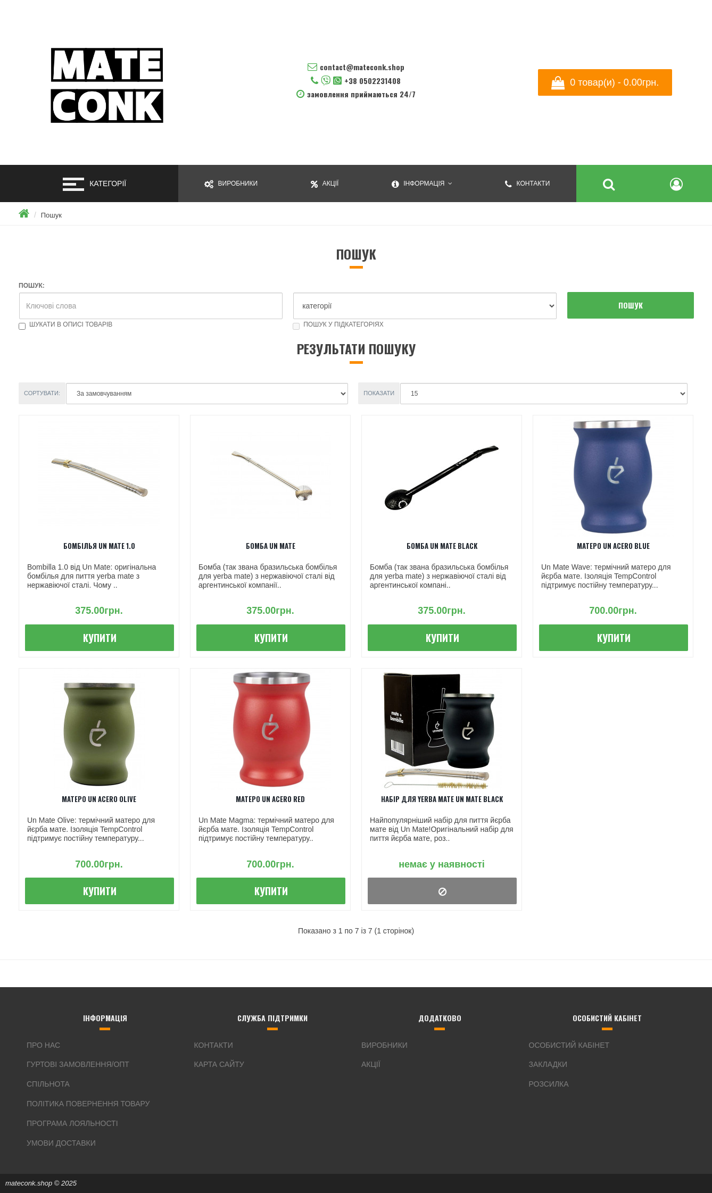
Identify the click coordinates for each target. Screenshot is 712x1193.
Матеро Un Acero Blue (613, 545)
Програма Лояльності (72, 1123)
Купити (100, 638)
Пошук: (32, 285)
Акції (370, 1064)
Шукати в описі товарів (65, 324)
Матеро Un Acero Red (270, 799)
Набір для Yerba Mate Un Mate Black (442, 799)
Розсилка (549, 1084)
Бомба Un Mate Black (442, 545)
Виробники (384, 1045)
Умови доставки (61, 1143)
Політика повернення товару (88, 1103)
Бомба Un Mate (270, 545)
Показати (378, 393)
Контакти (213, 1045)
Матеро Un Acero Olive (99, 799)
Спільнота (48, 1084)
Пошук (51, 215)
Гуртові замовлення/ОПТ (78, 1064)
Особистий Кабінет (569, 1045)
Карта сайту (219, 1064)
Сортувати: (42, 393)
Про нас (43, 1045)
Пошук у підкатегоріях (338, 324)
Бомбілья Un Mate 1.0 (99, 545)
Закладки (548, 1064)
